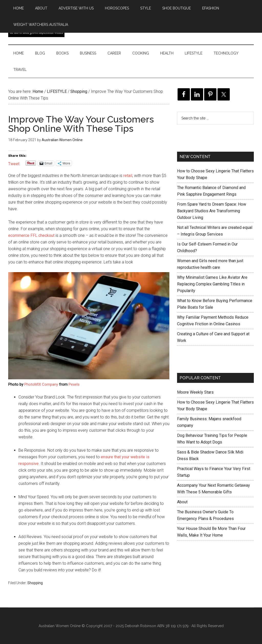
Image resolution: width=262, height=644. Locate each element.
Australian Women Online (60, 626)
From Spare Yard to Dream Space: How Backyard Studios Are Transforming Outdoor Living (211, 211)
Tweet (13, 163)
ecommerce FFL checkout (31, 235)
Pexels (74, 384)
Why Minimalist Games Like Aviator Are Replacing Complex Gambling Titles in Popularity (212, 284)
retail (127, 175)
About (182, 501)
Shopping (35, 583)
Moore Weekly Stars (195, 392)
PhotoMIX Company (41, 384)
